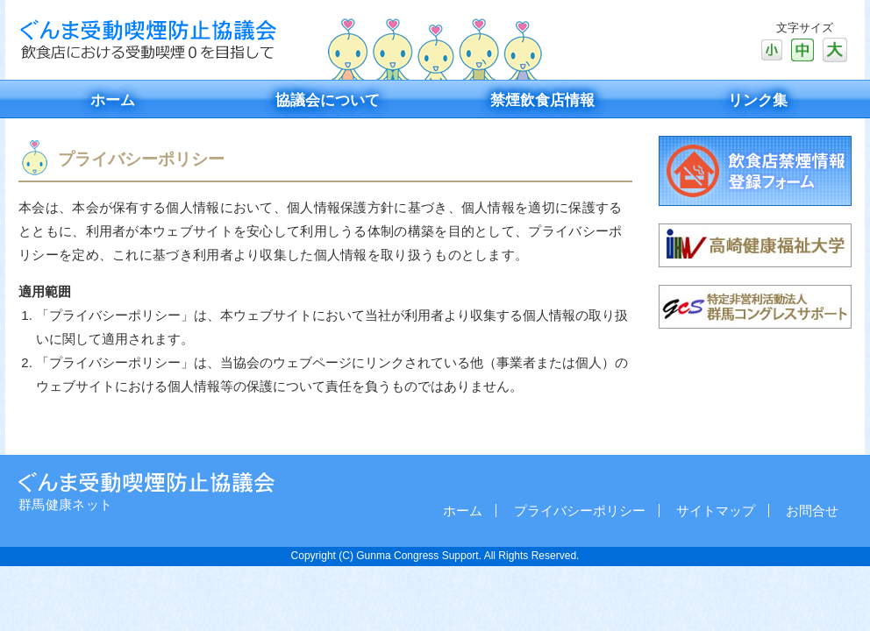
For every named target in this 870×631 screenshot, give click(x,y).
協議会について (327, 100)
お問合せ (812, 510)
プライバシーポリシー (579, 510)
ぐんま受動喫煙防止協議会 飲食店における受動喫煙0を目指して (147, 39)
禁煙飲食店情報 (542, 100)
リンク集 (758, 100)
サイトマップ (715, 510)
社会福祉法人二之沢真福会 (146, 482)
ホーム (112, 100)
